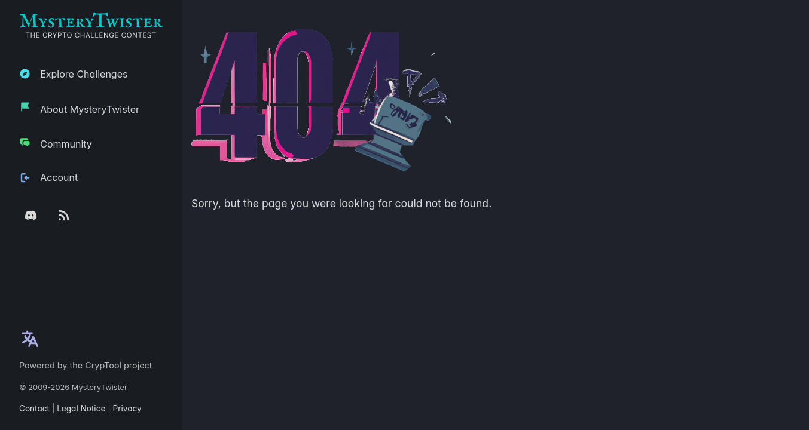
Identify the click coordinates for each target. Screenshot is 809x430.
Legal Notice (81, 408)
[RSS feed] (64, 215)
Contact (34, 408)
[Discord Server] (31, 215)
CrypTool (103, 365)
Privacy (127, 408)
